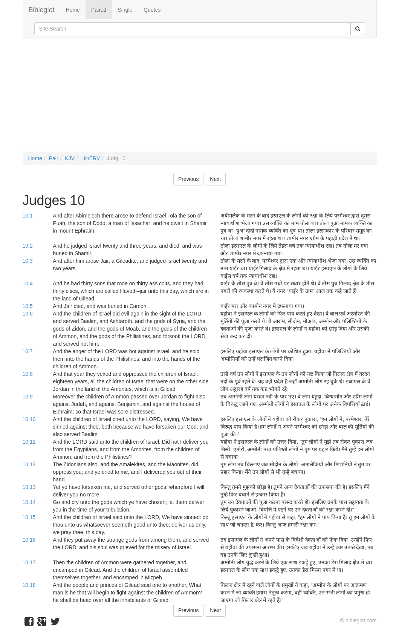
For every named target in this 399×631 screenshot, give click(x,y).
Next (215, 179)
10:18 (29, 585)
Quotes (152, 10)
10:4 (28, 283)
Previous (188, 179)
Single (125, 10)
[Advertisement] (199, 99)
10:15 (29, 517)
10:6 (28, 314)
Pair (53, 158)
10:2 (28, 246)
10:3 (28, 261)
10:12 (29, 464)
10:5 (28, 306)
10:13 (29, 487)
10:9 (28, 397)
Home (73, 10)
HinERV (90, 158)
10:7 (28, 351)
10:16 (29, 540)
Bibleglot (42, 10)
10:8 (28, 374)
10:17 (29, 562)
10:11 (29, 442)
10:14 (29, 502)
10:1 (28, 216)
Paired (98, 10)
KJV (70, 158)
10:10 (29, 419)
